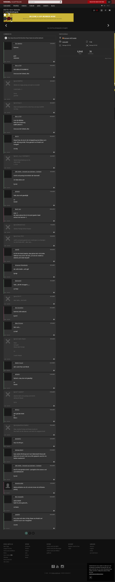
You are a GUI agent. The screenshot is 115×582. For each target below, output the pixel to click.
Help (108, 5)
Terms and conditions (9, 550)
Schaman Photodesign (21, 265)
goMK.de (49, 553)
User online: (8, 555)
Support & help (8, 548)
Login (109, 2)
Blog (53, 6)
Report (8, 61)
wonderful (18, 439)
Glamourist (18, 281)
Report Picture (108, 58)
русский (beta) (94, 553)
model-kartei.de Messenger (54, 548)
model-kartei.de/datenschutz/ (96, 574)
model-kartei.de (56, 573)
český (91, 550)
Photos (16, 6)
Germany (66, 38)
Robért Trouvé (19, 363)
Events (45, 6)
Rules (5, 553)
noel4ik (17, 249)
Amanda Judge (19, 483)
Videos (24, 6)
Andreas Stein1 (19, 450)
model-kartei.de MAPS (52, 546)
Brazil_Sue (18, 209)
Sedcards (7, 6)
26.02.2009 (65, 42)
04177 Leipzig (73, 38)
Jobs (38, 6)
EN (104, 5)
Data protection (8, 559)
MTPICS (17, 410)
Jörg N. (17, 136)
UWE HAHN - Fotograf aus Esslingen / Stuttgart (28, 171)
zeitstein (17, 191)
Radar (26, 557)
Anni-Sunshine (19, 308)
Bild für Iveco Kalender (12, 10)
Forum (31, 6)
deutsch (92, 546)
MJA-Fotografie (19, 497)
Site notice (6, 562)
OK (90, 577)
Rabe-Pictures (19, 323)
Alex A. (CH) (18, 65)
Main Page (6, 546)
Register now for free (97, 2)
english (92, 548)
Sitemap (6, 557)
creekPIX (17, 514)
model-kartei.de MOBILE (53, 550)
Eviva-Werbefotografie (12, 12)
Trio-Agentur (18, 43)
